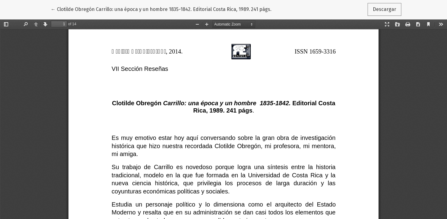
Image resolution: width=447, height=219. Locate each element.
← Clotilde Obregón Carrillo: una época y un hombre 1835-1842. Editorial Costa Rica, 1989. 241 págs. (161, 8)
